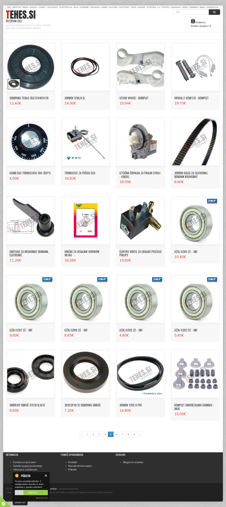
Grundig (95, 7)
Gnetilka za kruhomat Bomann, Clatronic (29, 253)
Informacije (91, 36)
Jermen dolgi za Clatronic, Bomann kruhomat (191, 175)
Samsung (176, 7)
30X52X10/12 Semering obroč (82, 405)
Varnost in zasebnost (25, 469)
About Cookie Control (16, 475)
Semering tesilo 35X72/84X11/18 (29, 98)
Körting (151, 7)
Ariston (17, 7)
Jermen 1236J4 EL (74, 98)
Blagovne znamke (133, 462)
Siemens (194, 7)
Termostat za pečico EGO (79, 173)
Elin (76, 7)
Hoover (113, 7)
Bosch (33, 7)
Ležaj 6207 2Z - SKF (21, 330)
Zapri (46, 475)
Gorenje (84, 7)
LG (159, 7)
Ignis (133, 7)
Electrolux (66, 7)
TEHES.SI (21, 16)
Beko (25, 7)
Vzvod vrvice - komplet (134, 98)
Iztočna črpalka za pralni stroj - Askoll (139, 175)
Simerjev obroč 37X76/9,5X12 (27, 405)
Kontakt (72, 462)
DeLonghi (53, 7)
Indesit (141, 7)
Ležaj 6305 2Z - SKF (185, 251)
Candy (42, 7)
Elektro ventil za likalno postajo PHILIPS (140, 253)
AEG (9, 7)
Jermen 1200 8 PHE (130, 405)
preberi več (20, 502)
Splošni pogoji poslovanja (27, 465)
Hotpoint (124, 7)
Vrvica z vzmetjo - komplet (191, 98)
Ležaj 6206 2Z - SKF (76, 330)
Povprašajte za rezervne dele (54, 36)
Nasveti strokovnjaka (80, 465)
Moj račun (114, 36)
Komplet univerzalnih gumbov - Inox (194, 407)
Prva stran (18, 36)
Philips (165, 7)
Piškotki (72, 469)
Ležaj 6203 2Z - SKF (185, 330)
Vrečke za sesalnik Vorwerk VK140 (81, 253)
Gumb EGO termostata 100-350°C (30, 173)
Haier (104, 7)
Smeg (202, 7)
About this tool (41, 498)
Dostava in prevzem (24, 462)
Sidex (185, 7)
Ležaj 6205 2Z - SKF (130, 330)
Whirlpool (213, 7)
